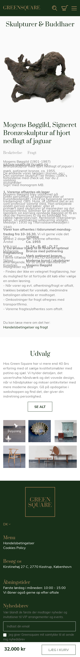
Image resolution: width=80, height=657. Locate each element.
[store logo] (21, 8)
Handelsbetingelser (18, 543)
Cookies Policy (14, 548)
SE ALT (40, 407)
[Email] (39, 626)
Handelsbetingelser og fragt (25, 327)
